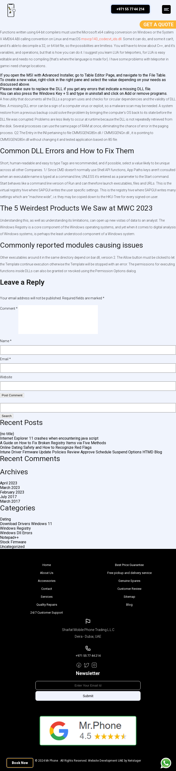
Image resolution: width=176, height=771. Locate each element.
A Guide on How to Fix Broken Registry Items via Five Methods (53, 443)
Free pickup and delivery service (129, 573)
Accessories (46, 581)
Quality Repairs (46, 604)
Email (5, 359)
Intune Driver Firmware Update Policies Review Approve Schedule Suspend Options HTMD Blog (81, 452)
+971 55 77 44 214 (130, 9)
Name (6, 341)
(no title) (7, 433)
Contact (46, 589)
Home (46, 565)
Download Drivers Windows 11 (26, 523)
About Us (46, 573)
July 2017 (8, 497)
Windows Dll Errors (16, 533)
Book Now (20, 763)
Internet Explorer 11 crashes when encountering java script (49, 438)
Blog (129, 604)
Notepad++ (9, 537)
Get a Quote (158, 24)
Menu (166, 9)
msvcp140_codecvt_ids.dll (101, 39)
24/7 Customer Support (46, 612)
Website (6, 377)
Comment (9, 308)
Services (47, 596)
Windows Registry (15, 528)
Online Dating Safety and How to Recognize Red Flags (46, 447)
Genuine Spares (129, 581)
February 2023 (12, 492)
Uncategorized (12, 546)
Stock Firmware (13, 542)
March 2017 (10, 501)
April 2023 (8, 483)
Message (166, 763)
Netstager (134, 760)
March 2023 (10, 487)
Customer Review (129, 589)
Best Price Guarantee (129, 565)
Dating (5, 519)
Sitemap (129, 596)
